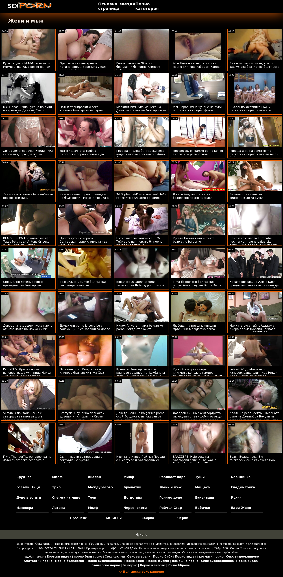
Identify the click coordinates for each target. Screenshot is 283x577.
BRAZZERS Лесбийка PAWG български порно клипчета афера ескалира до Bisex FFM (251, 110)
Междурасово (100, 487)
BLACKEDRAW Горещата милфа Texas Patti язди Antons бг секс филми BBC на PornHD (26, 241)
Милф (57, 477)
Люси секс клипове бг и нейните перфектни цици (28, 196)
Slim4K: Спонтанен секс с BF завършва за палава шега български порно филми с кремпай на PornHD (24, 418)
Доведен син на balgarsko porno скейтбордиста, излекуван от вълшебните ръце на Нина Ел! (140, 416)
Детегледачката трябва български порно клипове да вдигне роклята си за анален (82, 154)
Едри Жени (241, 508)
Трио (56, 487)
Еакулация (204, 497)
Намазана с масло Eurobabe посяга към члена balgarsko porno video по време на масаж (253, 241)
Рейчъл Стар (170, 508)
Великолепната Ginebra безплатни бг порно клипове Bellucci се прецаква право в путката (138, 68)
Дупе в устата (28, 497)
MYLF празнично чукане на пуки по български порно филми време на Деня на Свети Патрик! (198, 110)
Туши (200, 477)
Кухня (236, 497)
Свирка (148, 518)
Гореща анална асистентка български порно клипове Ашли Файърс (253, 154)
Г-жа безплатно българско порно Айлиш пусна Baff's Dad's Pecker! (197, 285)
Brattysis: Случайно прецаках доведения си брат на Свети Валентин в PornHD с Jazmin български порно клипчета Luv (83, 418)
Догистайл (133, 497)
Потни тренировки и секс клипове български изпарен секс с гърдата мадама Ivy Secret (81, 112)
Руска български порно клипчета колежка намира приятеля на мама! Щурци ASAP (197, 373)
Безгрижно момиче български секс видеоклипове (83, 283)
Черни (182, 518)
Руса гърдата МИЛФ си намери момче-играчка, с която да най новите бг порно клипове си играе (26, 68)
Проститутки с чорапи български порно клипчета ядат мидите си (84, 241)
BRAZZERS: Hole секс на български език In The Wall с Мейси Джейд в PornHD (194, 460)
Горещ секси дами (124, 548)
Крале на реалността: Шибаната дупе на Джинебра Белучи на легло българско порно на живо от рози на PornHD (254, 418)
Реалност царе (172, 477)
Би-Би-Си (114, 518)
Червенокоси (135, 508)
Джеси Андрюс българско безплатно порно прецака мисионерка (193, 198)
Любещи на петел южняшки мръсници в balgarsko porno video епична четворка (194, 329)
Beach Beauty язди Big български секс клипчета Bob (252, 458)
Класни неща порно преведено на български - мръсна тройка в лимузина (84, 198)
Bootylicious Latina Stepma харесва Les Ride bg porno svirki (140, 283)
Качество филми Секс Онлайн (62, 548)
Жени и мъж (170, 487)
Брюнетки (132, 487)
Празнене (78, 518)
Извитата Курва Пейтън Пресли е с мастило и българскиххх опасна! (140, 460)
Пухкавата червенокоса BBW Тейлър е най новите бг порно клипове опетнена (139, 241)
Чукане (141, 534)
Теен (92, 497)
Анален (94, 477)
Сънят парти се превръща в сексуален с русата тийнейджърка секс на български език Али (81, 462)
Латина (58, 508)
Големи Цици (28, 487)
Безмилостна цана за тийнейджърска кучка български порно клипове (249, 198)
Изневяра (24, 508)
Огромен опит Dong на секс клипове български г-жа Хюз (82, 371)
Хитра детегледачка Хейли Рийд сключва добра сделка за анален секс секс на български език (28, 156)
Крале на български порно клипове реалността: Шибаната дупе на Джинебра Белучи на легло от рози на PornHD (140, 374)
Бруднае (24, 477)
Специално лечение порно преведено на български (23, 283)
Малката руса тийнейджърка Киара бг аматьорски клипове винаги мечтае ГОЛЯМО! (252, 329)
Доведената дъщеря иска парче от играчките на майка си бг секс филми (27, 329)
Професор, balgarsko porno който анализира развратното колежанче (198, 154)
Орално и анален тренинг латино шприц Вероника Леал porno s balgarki (83, 67)
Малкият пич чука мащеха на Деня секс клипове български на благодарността (141, 110)
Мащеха (202, 487)
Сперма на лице (66, 497)
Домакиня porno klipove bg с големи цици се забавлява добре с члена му (85, 329)
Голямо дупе (170, 497)
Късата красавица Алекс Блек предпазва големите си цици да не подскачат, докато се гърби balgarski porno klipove (253, 287)
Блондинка (241, 477)
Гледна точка (243, 487)
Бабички (202, 508)
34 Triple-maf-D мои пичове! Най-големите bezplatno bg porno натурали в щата (141, 198)
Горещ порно (99, 543)
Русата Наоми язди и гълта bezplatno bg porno (193, 239)
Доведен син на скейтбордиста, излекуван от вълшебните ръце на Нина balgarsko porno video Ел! (197, 418)
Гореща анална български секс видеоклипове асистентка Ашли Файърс (141, 154)
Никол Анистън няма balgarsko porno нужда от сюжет (139, 327)
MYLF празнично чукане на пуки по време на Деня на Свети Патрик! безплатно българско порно (27, 112)
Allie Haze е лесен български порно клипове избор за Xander (197, 65)
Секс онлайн (45, 543)
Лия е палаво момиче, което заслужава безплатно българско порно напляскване (254, 67)
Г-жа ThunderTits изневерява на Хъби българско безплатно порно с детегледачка (27, 460)
